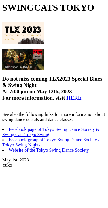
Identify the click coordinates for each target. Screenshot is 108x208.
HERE (74, 98)
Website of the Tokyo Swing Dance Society (49, 150)
